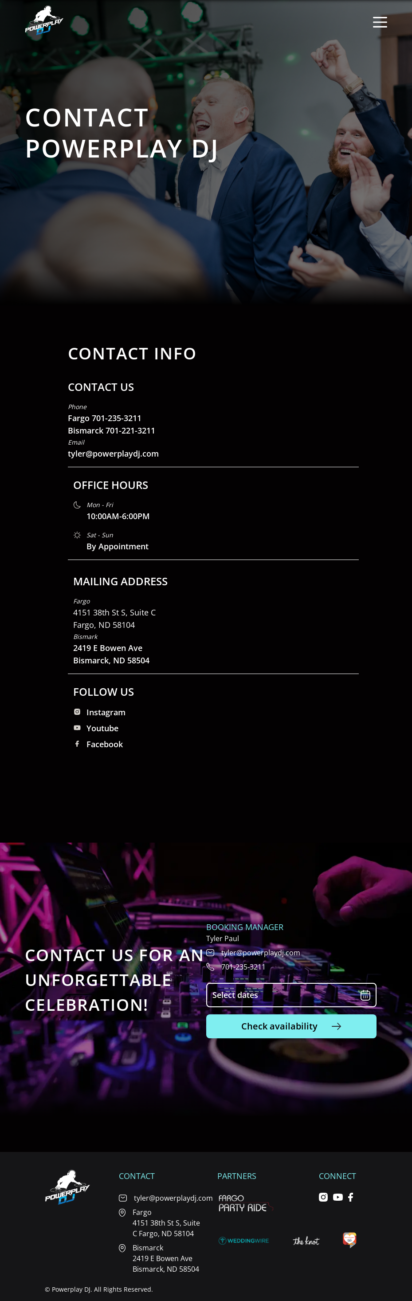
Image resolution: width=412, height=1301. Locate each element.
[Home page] (44, 22)
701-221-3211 (130, 430)
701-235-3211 (116, 418)
